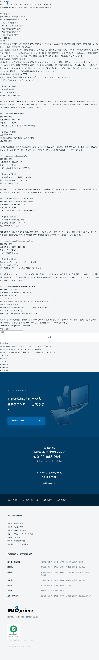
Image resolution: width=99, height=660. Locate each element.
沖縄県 (88, 596)
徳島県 (43, 591)
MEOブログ (61, 500)
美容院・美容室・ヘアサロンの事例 (20, 534)
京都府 (55, 580)
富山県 (49, 572)
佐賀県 (49, 596)
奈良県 (74, 580)
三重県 (43, 580)
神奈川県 (82, 567)
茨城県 (43, 567)
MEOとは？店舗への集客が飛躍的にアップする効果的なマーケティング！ (28, 352)
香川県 (49, 591)
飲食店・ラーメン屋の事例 (16, 530)
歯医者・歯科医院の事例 (16, 541)
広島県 (62, 585)
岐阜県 (81, 572)
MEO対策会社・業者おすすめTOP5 (13, 20)
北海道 (43, 562)
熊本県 (62, 596)
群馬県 (55, 567)
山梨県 (68, 572)
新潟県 (43, 572)
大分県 (68, 596)
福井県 (62, 572)
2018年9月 (4, 370)
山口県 (68, 585)
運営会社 (10, 617)
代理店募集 (20, 617)
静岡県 (87, 572)
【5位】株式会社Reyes (9, 35)
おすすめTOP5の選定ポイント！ (12, 17)
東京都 (74, 567)
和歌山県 (82, 580)
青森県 (49, 562)
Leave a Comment (22, 326)
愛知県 (43, 575)
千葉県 (68, 567)
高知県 (62, 591)
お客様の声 (47, 500)
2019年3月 (4, 367)
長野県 (74, 572)
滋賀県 (49, 580)
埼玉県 (62, 567)
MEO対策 (11, 326)
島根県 (49, 585)
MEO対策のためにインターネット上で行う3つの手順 (20, 349)
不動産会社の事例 (13, 537)
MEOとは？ (4, 14)
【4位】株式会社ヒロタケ (10, 32)
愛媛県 (55, 591)
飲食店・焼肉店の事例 (15, 527)
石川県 (55, 572)
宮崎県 (74, 596)
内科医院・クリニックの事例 (17, 544)
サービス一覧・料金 (30, 500)
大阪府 (62, 580)
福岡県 (43, 596)
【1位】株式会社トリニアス (10, 23)
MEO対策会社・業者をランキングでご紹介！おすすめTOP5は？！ (25, 346)
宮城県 (62, 562)
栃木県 (49, 567)
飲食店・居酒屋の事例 (15, 523)
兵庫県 (68, 580)
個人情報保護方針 (32, 617)
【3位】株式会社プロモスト (11, 29)
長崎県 (55, 596)
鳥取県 (43, 585)
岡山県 (55, 585)
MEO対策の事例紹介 (15, 516)
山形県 (74, 562)
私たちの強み (12, 500)
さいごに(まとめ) (6, 38)
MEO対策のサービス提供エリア (19, 554)
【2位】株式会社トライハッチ (11, 26)
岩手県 (55, 562)
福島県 (81, 562)
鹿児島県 (82, 596)
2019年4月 (4, 365)
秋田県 (68, 562)
